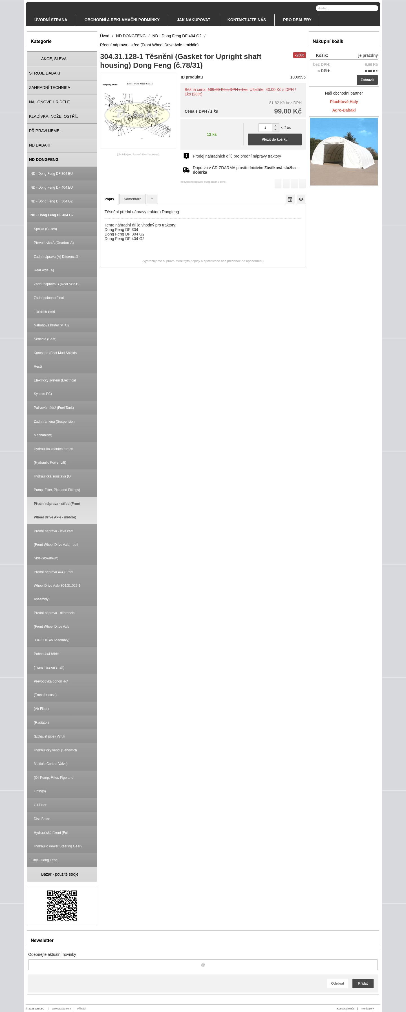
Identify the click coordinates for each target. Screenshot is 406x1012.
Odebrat (337, 983)
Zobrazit (367, 80)
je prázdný (368, 55)
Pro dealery (367, 1008)
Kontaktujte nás (345, 1008)
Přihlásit (81, 1008)
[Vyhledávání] (347, 8)
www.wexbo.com (61, 1008)
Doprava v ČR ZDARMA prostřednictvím (245, 170)
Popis (109, 199)
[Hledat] (374, 8)
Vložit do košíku (275, 139)
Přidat (363, 983)
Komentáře (133, 199)
